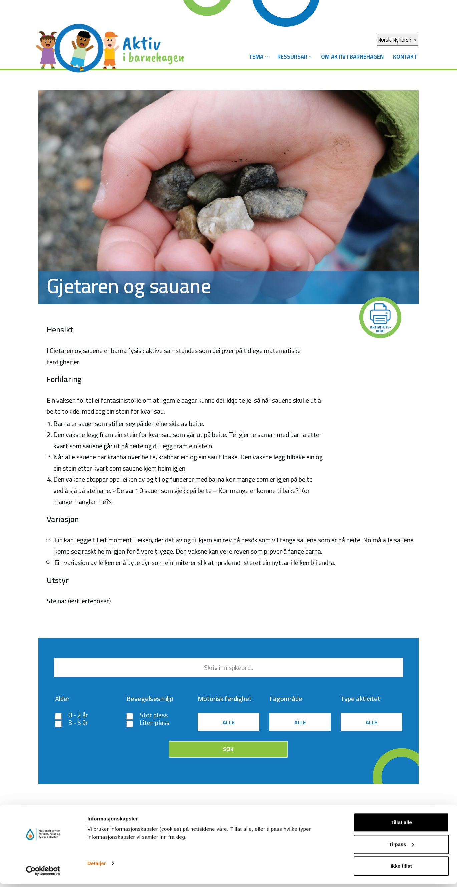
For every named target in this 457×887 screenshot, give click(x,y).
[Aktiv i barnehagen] (111, 43)
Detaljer (96, 866)
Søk (228, 751)
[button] (263, 56)
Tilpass (401, 847)
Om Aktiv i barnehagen (351, 56)
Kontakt (404, 56)
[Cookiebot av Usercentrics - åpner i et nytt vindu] (43, 874)
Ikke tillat (401, 869)
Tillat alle (401, 825)
